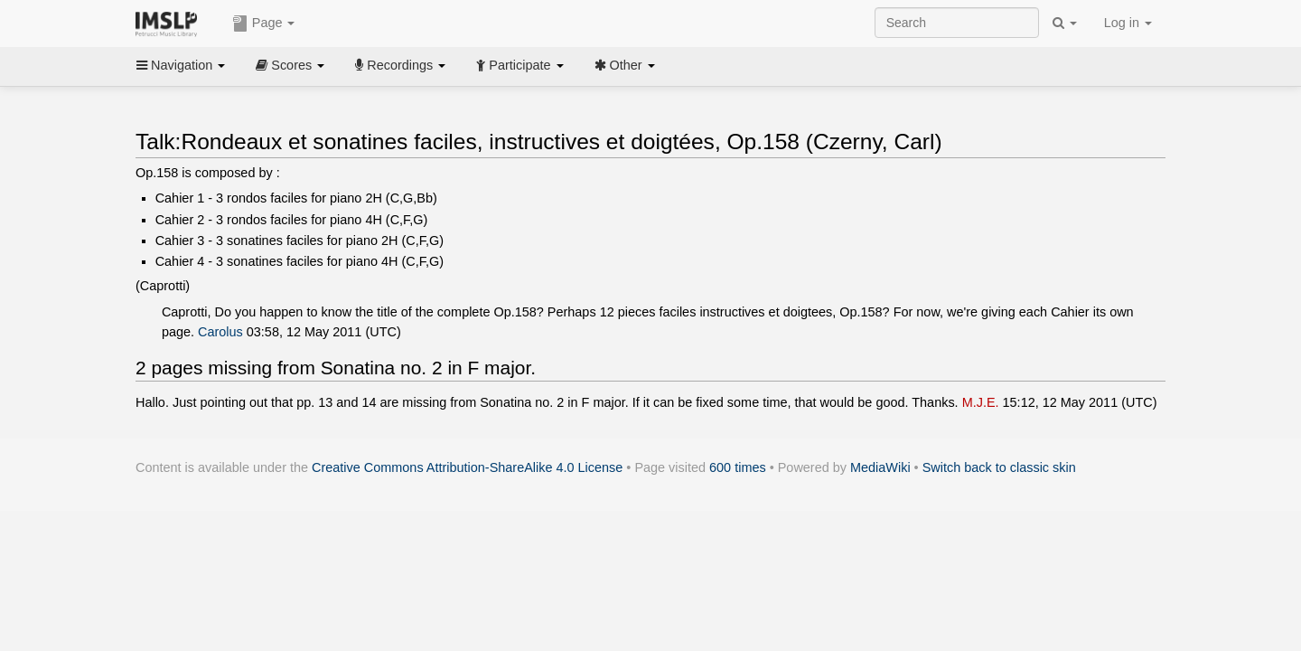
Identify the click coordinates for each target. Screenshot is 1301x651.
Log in (1128, 22)
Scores (290, 65)
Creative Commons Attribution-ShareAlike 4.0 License (467, 467)
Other (624, 65)
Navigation (180, 65)
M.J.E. (980, 402)
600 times (737, 467)
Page (263, 23)
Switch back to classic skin (999, 467)
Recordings (400, 65)
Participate (519, 65)
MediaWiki (880, 467)
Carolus (220, 332)
